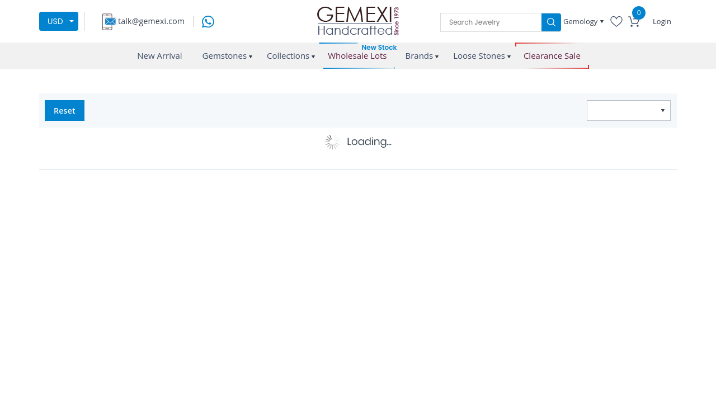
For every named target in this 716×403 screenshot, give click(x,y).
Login (662, 21)
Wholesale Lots (357, 56)
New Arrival (159, 55)
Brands (419, 55)
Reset (65, 110)
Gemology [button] (581, 21)
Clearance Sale (552, 56)
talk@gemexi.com (151, 21)
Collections (288, 55)
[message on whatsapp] (208, 20)
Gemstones (224, 55)
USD (55, 21)
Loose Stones (479, 55)
